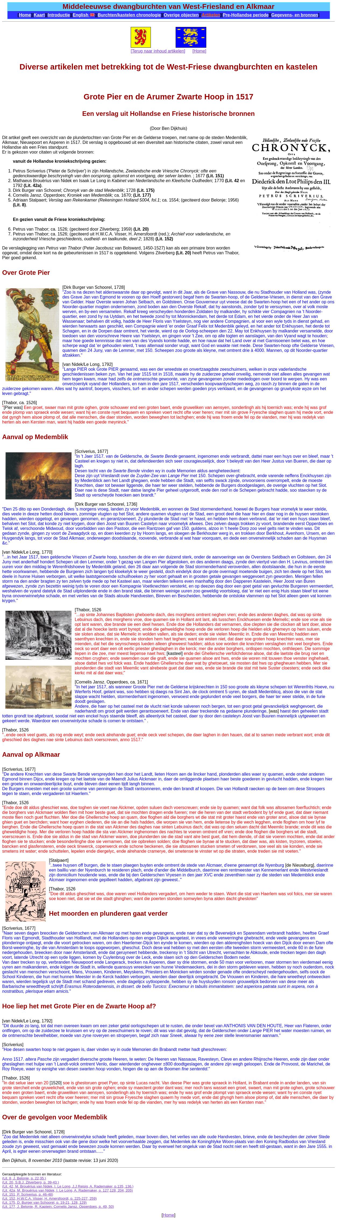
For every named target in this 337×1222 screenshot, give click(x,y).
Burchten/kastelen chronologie (129, 15)
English (84, 15)
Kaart (39, 15)
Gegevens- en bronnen (294, 15)
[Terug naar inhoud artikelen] (158, 51)
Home (25, 15)
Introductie (59, 15)
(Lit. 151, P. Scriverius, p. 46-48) (27, 1194)
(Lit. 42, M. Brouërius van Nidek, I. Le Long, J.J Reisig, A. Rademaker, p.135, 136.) (67, 1186)
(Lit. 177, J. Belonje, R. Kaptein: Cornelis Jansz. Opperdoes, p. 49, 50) (58, 1206)
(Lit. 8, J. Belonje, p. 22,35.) (24, 1178)
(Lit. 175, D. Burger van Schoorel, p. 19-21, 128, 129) (44, 1202)
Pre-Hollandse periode (246, 15)
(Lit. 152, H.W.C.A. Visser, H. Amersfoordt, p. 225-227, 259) (49, 1198)
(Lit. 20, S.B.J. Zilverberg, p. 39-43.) (30, 1182)
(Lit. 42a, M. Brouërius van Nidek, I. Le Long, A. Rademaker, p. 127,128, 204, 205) (67, 1190)
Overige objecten (181, 15)
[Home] (199, 51)
